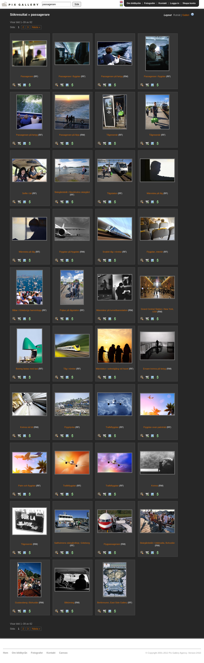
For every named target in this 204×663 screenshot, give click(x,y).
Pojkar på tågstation (69, 310)
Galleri (185, 15)
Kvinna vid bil (26, 427)
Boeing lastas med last (27, 368)
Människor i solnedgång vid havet (112, 368)
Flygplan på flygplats (69, 252)
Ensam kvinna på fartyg (154, 368)
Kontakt (163, 3)
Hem (5, 652)
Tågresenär (112, 135)
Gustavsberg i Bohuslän (26, 602)
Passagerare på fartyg (112, 76)
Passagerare (27, 76)
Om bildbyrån (134, 3)
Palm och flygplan (27, 485)
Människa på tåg (155, 193)
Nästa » (36, 27)
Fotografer (149, 3)
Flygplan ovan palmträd (154, 427)
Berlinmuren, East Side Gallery (112, 602)
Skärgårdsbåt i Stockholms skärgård (72, 192)
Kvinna (154, 485)
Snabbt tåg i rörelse (112, 252)
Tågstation (112, 193)
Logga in (174, 3)
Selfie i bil (26, 193)
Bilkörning (69, 602)
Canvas (63, 652)
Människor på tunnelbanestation (112, 310)
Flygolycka (69, 427)
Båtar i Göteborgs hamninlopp (26, 310)
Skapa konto (189, 3)
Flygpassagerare (112, 544)
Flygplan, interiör (155, 252)
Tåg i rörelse (69, 368)
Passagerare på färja (69, 135)
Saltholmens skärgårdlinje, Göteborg (72, 543)
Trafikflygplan (112, 427)
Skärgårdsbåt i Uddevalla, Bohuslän (157, 543)
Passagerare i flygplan (69, 76)
